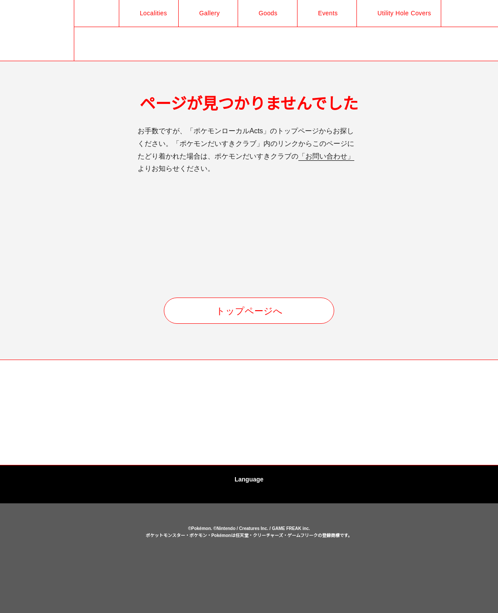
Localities (147, 13)
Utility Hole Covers (401, 13)
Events (323, 13)
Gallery (205, 13)
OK (249, 592)
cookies (250, 574)
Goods (263, 13)
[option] (50, 413)
